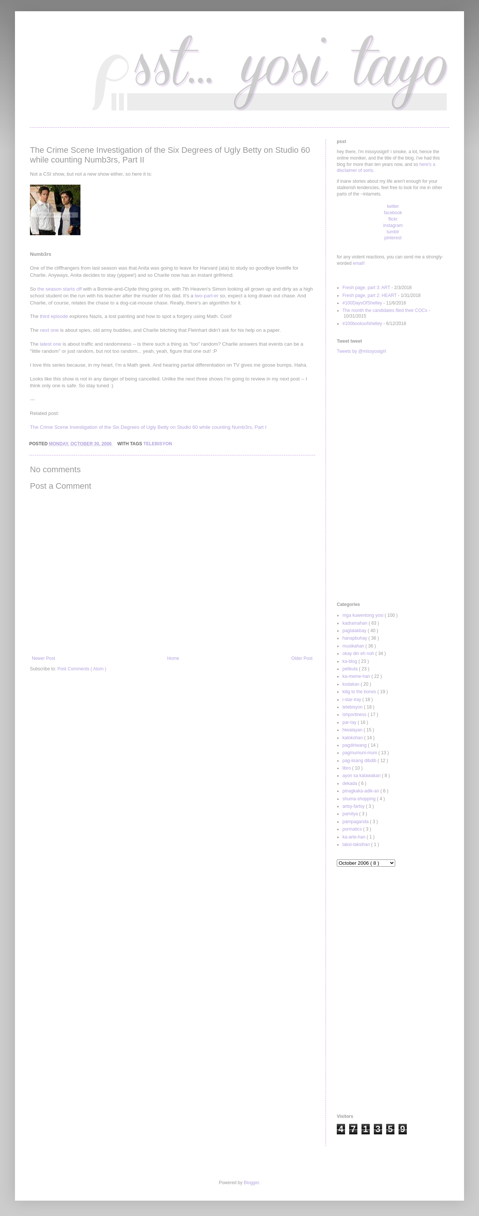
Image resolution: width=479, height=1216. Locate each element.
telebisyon (157, 443)
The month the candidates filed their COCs (384, 310)
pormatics (352, 829)
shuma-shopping (359, 798)
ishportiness (354, 714)
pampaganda (356, 821)
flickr (393, 219)
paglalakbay (354, 630)
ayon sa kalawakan (362, 775)
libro (347, 768)
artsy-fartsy (354, 806)
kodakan (351, 684)
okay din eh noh (358, 653)
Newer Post (43, 658)
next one (49, 330)
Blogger (251, 1182)
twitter (393, 206)
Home (173, 658)
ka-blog (350, 661)
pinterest (393, 237)
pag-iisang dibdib (360, 760)
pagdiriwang (355, 745)
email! (359, 263)
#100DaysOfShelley (362, 303)
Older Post (301, 658)
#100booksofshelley (362, 323)
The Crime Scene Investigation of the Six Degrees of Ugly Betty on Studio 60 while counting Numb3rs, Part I (148, 427)
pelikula (350, 668)
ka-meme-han (356, 676)
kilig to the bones (359, 691)
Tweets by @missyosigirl (361, 351)
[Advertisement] (393, 478)
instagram (393, 225)
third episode (54, 316)
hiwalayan (353, 730)
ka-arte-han (354, 837)
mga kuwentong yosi (363, 615)
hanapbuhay (355, 638)
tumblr (393, 231)
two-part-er (207, 295)
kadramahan (355, 623)
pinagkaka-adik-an (361, 791)
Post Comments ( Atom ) (81, 668)
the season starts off (59, 289)
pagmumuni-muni (360, 752)
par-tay (350, 722)
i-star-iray (352, 699)
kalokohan (353, 737)
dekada (350, 783)
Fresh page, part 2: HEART (369, 295)
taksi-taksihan (356, 844)
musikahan (353, 646)
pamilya (350, 813)
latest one (50, 344)
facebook (393, 212)
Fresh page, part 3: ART (366, 287)
